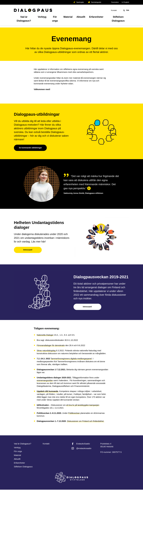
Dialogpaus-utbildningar (37, 163)
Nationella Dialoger (45, 384)
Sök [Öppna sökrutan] (127, 10)
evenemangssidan (45, 430)
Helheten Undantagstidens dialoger (39, 274)
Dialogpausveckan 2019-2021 (101, 326)
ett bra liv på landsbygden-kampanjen (82, 454)
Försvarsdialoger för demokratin (51, 395)
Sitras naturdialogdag (46, 400)
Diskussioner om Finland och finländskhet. (85, 470)
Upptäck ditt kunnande (47, 441)
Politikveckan (74, 462)
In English (125, 2)
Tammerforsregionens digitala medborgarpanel (71, 408)
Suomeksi (115, 2)
